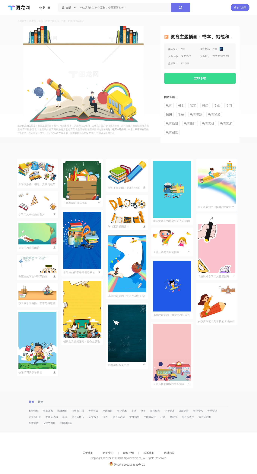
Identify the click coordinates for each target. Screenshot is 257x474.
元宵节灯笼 (35, 417)
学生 (217, 105)
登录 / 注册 (240, 7)
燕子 (143, 410)
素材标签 (169, 452)
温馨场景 (184, 410)
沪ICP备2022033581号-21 (129, 464)
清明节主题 (78, 410)
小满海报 (108, 410)
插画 (40, 21)
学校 (181, 114)
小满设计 (169, 410)
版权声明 (128, 452)
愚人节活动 (119, 417)
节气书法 (93, 417)
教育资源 (196, 114)
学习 (229, 105)
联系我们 (149, 452)
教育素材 (208, 123)
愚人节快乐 (78, 417)
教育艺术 (226, 123)
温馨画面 (62, 410)
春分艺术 (122, 410)
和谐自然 (34, 410)
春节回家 (48, 410)
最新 (31, 401)
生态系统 (34, 423)
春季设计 (212, 410)
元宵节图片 (49, 423)
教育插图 (172, 123)
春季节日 (93, 410)
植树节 (173, 417)
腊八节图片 (188, 417)
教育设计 (190, 123)
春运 (64, 417)
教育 (169, 105)
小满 (133, 410)
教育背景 (214, 114)
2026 (105, 417)
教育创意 (172, 132)
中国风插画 (66, 423)
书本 (181, 105)
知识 (169, 114)
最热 (40, 401)
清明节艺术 (204, 417)
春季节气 (198, 410)
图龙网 (32, 21)
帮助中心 (108, 452)
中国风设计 (150, 417)
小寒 (162, 417)
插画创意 (155, 410)
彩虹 (205, 105)
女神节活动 (52, 417)
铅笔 (193, 105)
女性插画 (134, 417)
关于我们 (88, 452)
